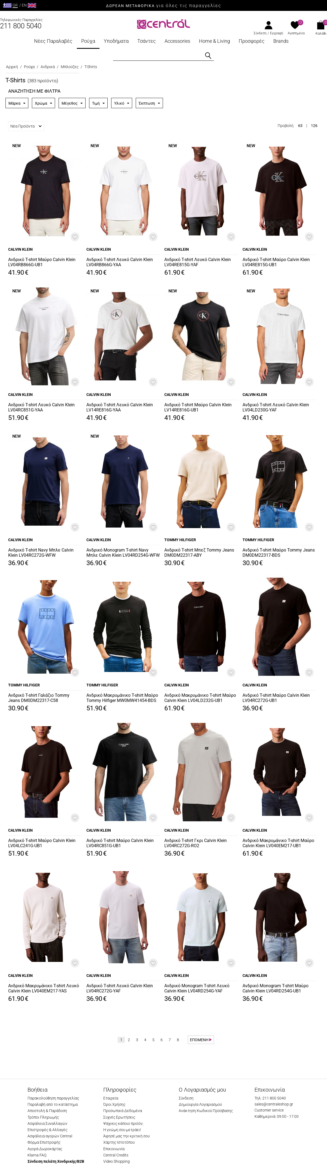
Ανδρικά (48, 67)
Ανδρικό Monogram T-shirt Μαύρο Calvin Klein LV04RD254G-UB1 (275, 988)
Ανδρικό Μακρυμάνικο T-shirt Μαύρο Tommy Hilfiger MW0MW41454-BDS (122, 698)
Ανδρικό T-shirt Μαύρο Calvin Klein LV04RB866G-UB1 (41, 262)
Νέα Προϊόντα (26, 126)
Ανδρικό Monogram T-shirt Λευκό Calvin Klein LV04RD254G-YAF (196, 988)
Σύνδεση (260, 33)
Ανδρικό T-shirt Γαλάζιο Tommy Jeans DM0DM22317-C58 (38, 698)
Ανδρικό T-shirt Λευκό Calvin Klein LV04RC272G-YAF (119, 988)
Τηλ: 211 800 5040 (270, 1098)
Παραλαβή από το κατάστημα (53, 1104)
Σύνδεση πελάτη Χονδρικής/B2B (56, 1161)
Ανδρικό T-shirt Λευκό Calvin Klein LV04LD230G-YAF (276, 407)
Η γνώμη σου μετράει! (122, 1130)
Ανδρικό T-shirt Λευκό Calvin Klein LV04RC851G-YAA (41, 407)
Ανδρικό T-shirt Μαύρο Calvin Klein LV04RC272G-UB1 (276, 698)
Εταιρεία (110, 1098)
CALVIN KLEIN (20, 249)
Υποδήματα (116, 41)
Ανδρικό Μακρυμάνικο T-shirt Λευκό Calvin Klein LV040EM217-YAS (43, 988)
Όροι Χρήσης (114, 1104)
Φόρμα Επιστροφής (44, 1142)
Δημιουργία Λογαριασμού (200, 1104)
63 (300, 125)
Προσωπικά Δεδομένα (122, 1111)
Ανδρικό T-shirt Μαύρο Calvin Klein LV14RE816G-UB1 (198, 407)
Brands (281, 41)
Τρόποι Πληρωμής (43, 1117)
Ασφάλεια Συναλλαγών (47, 1123)
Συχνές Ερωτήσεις (119, 1117)
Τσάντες (146, 41)
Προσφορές (252, 41)
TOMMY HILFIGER (180, 540)
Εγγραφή (276, 33)
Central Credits (115, 1155)
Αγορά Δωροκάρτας (45, 1149)
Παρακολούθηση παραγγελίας (53, 1098)
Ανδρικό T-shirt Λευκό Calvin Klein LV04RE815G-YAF (197, 262)
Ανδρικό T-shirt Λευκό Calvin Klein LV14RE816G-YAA (119, 407)
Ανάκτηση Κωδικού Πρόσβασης (206, 1111)
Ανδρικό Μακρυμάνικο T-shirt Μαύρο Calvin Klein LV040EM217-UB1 (278, 843)
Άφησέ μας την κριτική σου (126, 1136)
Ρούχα (88, 41)
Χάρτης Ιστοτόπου (119, 1142)
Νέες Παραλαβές (53, 41)
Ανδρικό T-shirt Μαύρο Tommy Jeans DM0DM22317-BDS (279, 552)
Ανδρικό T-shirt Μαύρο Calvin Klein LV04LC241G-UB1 (41, 843)
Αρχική (12, 67)
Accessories (177, 41)
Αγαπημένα (296, 33)
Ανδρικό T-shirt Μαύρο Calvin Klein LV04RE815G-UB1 (276, 262)
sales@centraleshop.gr (274, 1104)
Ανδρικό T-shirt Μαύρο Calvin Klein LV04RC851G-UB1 (120, 843)
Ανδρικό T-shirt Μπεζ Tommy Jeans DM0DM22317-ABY (199, 552)
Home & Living (214, 41)
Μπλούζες (69, 67)
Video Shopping (116, 1161)
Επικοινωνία (114, 1149)
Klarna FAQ (37, 1155)
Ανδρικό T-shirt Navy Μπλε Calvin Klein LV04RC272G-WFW (41, 552)
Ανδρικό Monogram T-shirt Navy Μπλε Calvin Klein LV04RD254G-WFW (123, 552)
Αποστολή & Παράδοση (47, 1111)
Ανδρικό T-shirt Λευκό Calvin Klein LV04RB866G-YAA (119, 262)
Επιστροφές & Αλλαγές (47, 1130)
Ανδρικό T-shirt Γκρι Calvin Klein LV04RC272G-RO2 (195, 843)
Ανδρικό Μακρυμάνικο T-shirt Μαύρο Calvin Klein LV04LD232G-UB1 (200, 698)
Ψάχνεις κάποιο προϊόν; (123, 1123)
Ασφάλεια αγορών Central (50, 1136)
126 (314, 125)
